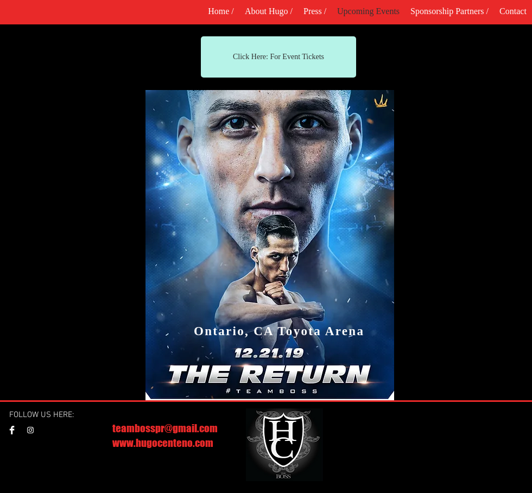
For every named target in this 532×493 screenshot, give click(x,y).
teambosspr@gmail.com (165, 428)
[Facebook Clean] (12, 430)
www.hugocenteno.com (162, 443)
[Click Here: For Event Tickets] (278, 57)
